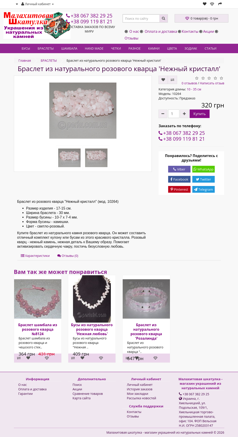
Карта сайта (82, 398)
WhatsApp (203, 169)
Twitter (203, 179)
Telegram (203, 189)
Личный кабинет (140, 384)
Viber (179, 169)
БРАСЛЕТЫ (46, 48)
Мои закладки (137, 393)
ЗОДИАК (190, 48)
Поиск (77, 384)
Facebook (179, 179)
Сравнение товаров (88, 393)
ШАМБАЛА (69, 48)
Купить (199, 113)
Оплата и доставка (161, 31)
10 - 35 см (194, 89)
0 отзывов (189, 83)
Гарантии (25, 393)
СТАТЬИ (211, 48)
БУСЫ (25, 48)
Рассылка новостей (141, 398)
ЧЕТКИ (116, 48)
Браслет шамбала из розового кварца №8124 (37, 329)
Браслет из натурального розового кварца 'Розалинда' (146, 331)
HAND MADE (94, 48)
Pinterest (179, 189)
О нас (134, 31)
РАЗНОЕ (135, 48)
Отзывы (131, 38)
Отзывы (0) (67, 255)
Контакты (190, 31)
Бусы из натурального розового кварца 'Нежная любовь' (92, 329)
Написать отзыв (212, 83)
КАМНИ (154, 48)
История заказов (139, 389)
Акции (208, 31)
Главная (25, 60)
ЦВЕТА (172, 48)
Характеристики (35, 255)
